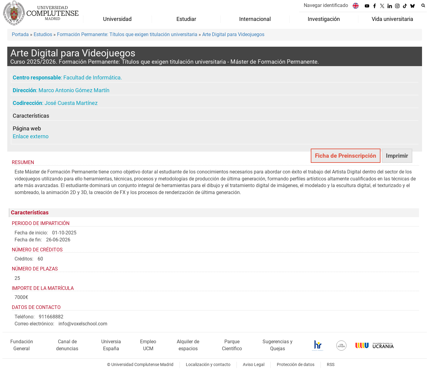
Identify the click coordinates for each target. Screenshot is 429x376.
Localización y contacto (208, 364)
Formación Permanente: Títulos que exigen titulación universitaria (127, 34)
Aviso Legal (253, 364)
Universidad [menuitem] (117, 19)
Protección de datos (295, 364)
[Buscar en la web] (423, 5)
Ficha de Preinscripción (345, 155)
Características (31, 116)
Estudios (43, 34)
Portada (20, 34)
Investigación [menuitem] (324, 19)
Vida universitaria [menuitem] (392, 19)
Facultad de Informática (92, 78)
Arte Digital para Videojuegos (233, 34)
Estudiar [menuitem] (186, 19)
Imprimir (397, 155)
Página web (27, 129)
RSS (330, 364)
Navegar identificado (326, 5)
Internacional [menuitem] (255, 19)
